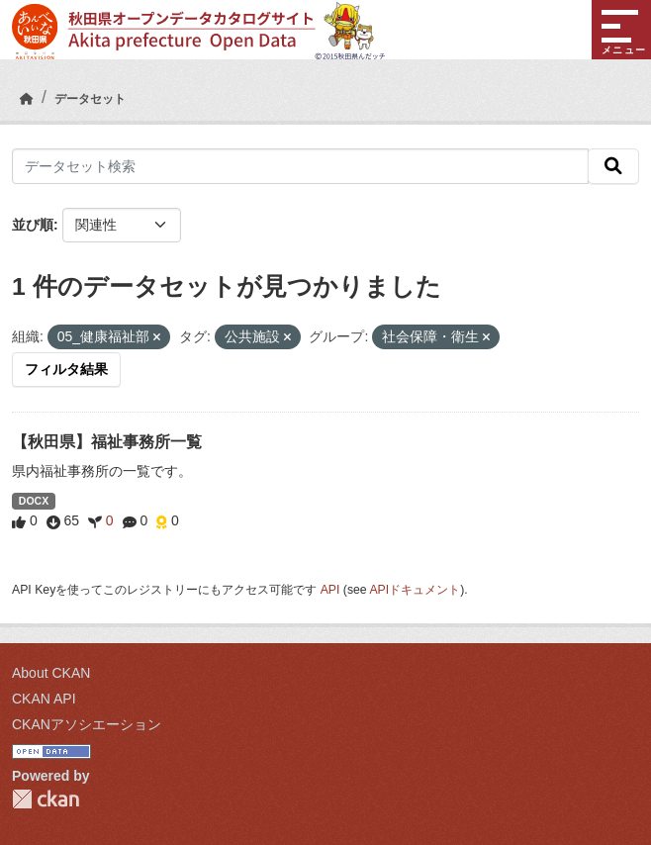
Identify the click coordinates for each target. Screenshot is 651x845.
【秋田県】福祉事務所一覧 (107, 441)
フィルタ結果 (66, 369)
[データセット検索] (300, 166)
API (330, 590)
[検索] (613, 166)
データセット (90, 99)
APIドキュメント (414, 590)
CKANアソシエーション (86, 724)
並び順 (32, 225)
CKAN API (44, 698)
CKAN (45, 799)
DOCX (33, 501)
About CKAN (51, 673)
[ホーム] (27, 99)
